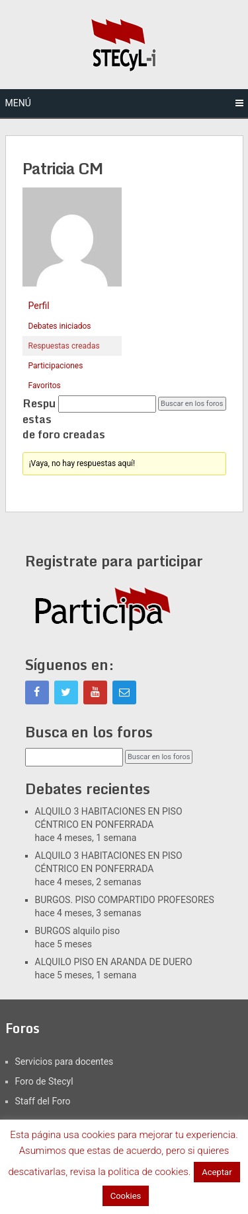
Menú (18, 103)
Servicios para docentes (64, 1061)
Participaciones (55, 365)
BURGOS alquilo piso (77, 931)
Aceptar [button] (216, 1172)
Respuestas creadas (64, 346)
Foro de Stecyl (44, 1081)
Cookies (126, 1196)
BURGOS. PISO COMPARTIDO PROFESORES (124, 899)
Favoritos (44, 385)
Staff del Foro (43, 1101)
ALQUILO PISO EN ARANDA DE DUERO (113, 962)
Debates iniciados (59, 326)
